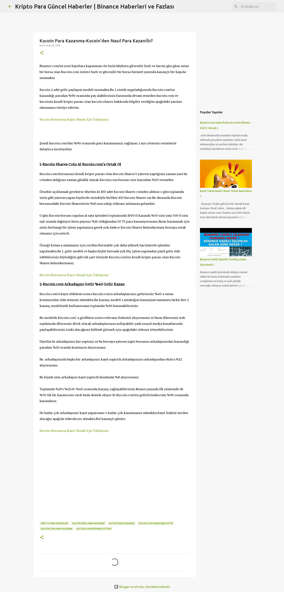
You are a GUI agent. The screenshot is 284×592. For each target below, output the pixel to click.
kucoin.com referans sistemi (94, 529)
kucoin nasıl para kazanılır (88, 523)
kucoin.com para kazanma (56, 529)
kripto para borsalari (54, 523)
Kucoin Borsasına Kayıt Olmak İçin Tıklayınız (74, 119)
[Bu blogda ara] (257, 6)
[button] (42, 53)
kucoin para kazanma (121, 523)
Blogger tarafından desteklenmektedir (142, 586)
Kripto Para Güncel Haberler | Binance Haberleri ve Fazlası (94, 6)
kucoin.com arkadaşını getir (156, 523)
